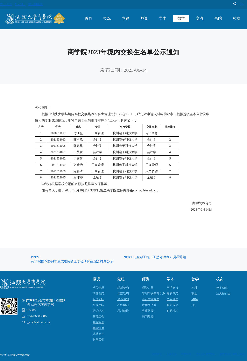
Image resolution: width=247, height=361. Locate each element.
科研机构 (172, 310)
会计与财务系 (150, 299)
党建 (125, 18)
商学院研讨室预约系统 (232, 354)
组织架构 (123, 287)
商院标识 (98, 322)
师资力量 (148, 287)
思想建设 (123, 310)
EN (242, 4)
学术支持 (172, 287)
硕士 (194, 293)
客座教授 (148, 310)
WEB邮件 (6, 4)
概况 (107, 18)
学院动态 (98, 293)
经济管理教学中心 (206, 354)
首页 (88, 18)
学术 (162, 18)
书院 (218, 18)
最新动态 (172, 293)
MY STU (20, 4)
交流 (199, 18)
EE (193, 305)
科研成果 (172, 305)
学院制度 (98, 328)
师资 (144, 18)
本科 (194, 287)
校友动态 (222, 287)
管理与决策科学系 (153, 293)
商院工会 (98, 316)
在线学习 (123, 305)
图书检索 (186, 354)
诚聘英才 (98, 333)
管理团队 (98, 299)
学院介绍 (98, 287)
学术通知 (172, 299)
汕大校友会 (223, 293)
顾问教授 (148, 316)
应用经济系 (149, 305)
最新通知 (123, 299)
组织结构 (98, 310)
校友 (236, 18)
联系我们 (98, 339)
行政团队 (98, 305)
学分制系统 (35, 4)
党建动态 (123, 293)
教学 (181, 18)
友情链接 (157, 354)
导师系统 (171, 354)
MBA (194, 299)
